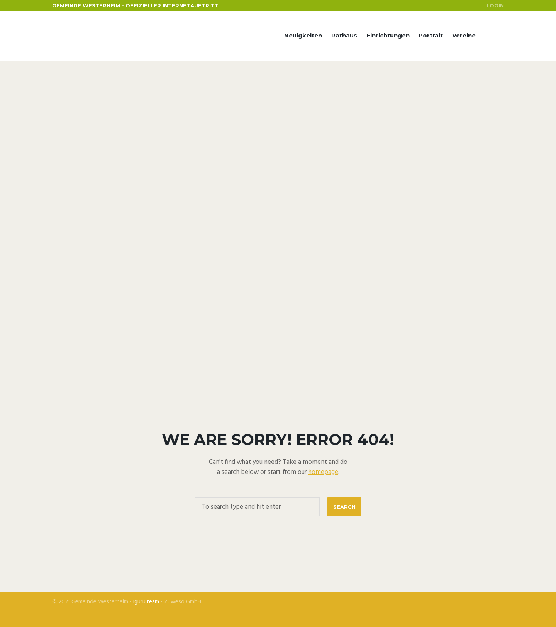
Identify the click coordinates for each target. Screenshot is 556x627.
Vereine (464, 35)
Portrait (431, 35)
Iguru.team (146, 602)
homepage (323, 472)
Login (495, 5)
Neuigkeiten (303, 35)
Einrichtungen (388, 35)
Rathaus (344, 35)
